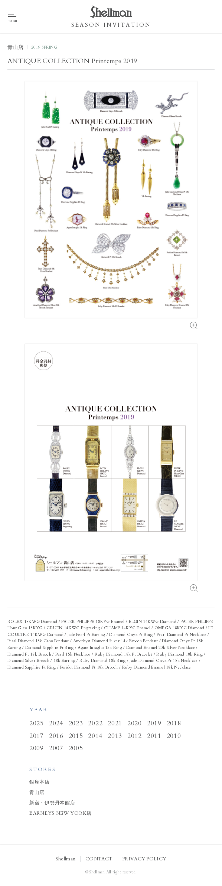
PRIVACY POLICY (144, 859)
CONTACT (98, 859)
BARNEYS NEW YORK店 (60, 813)
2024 (56, 723)
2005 (76, 748)
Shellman (65, 859)
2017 (36, 736)
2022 (95, 723)
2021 (115, 723)
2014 (95, 736)
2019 (154, 723)
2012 (134, 736)
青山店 (37, 792)
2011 (154, 736)
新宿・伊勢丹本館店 (52, 803)
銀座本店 (39, 782)
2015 (76, 736)
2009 (36, 748)
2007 (56, 748)
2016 (56, 736)
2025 (36, 723)
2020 (134, 723)
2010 (174, 736)
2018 (174, 723)
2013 (115, 736)
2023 (76, 723)
